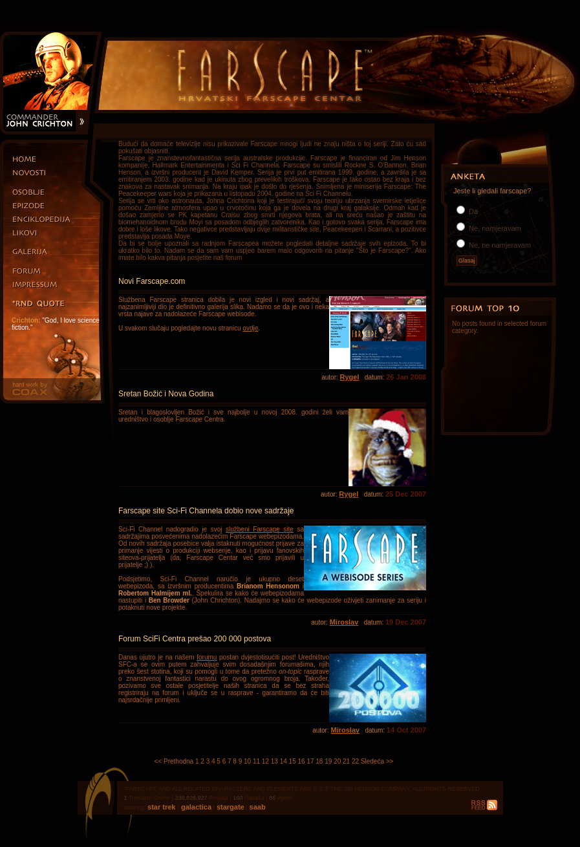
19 (328, 761)
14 (283, 761)
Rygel (350, 377)
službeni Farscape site (260, 529)
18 (319, 761)
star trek (162, 807)
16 (301, 761)
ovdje (250, 328)
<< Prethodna (174, 761)
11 (256, 761)
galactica (195, 807)
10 (247, 761)
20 (337, 761)
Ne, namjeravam (494, 228)
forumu (207, 657)
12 (265, 761)
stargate (229, 807)
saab (257, 807)
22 (355, 761)
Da (472, 211)
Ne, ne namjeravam (499, 245)
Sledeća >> (377, 761)
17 (310, 761)
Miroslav (344, 622)
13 (274, 761)
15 (292, 761)
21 (346, 761)
